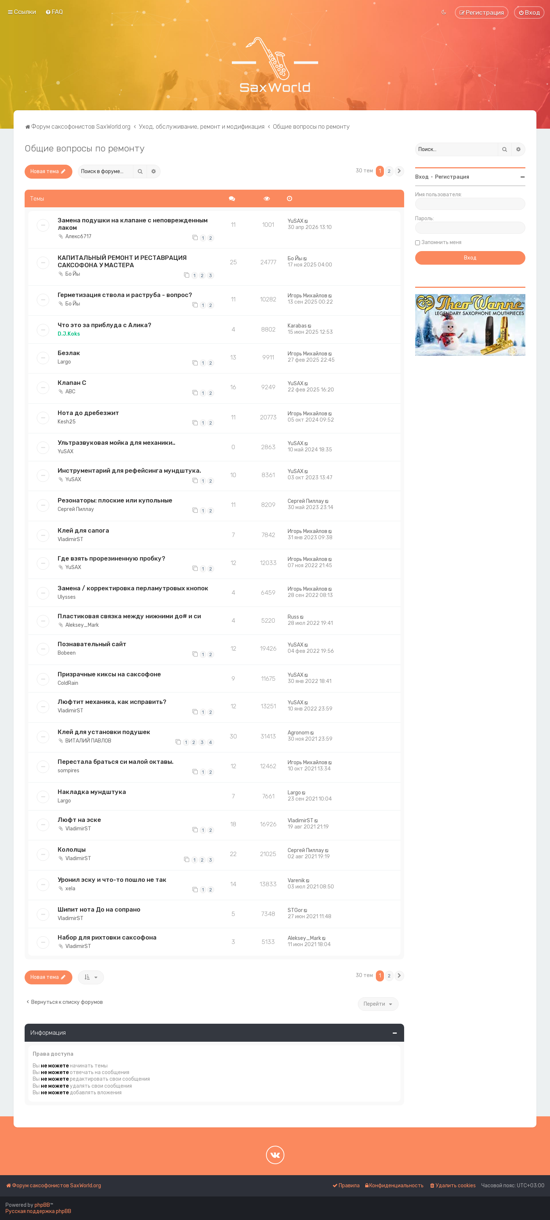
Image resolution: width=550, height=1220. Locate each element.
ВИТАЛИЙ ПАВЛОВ (88, 741)
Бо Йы (72, 274)
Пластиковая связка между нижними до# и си (129, 616)
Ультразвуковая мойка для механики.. (116, 442)
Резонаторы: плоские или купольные (115, 500)
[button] (399, 171)
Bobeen (67, 653)
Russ (293, 617)
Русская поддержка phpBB (38, 1211)
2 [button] (389, 171)
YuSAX (295, 221)
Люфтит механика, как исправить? (112, 701)
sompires (68, 771)
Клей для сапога (83, 530)
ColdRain (68, 683)
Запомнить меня (441, 242)
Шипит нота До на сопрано (99, 909)
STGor (295, 910)
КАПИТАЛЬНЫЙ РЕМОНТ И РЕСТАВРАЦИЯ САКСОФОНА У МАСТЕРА (122, 261)
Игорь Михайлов (307, 296)
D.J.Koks (69, 334)
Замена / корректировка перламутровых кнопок (133, 588)
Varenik (296, 880)
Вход (422, 177)
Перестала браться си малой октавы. (115, 761)
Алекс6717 (78, 236)
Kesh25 (67, 422)
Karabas (297, 326)
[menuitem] (54, 11)
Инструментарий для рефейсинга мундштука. (129, 470)
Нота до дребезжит (88, 412)
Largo (64, 362)
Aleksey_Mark (82, 625)
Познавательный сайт (92, 644)
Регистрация (452, 177)
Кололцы (72, 849)
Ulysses (67, 597)
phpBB (42, 1205)
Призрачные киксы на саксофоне (109, 674)
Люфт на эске (79, 819)
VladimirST (70, 539)
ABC (70, 392)
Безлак (69, 353)
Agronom (298, 733)
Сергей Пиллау (76, 509)
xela (70, 889)
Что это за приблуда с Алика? (104, 325)
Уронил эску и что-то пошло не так (112, 879)
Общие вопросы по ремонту (84, 148)
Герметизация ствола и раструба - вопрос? (125, 294)
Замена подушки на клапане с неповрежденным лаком (133, 224)
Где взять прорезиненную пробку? (111, 558)
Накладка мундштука (92, 791)
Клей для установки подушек (104, 732)
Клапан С (72, 382)
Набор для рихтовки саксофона (107, 937)
